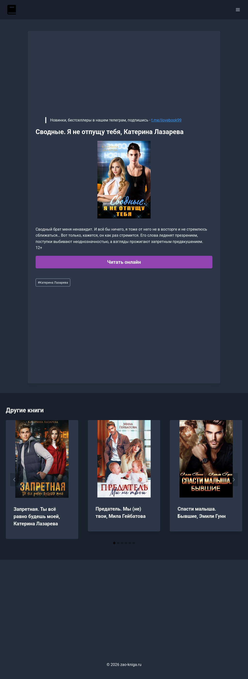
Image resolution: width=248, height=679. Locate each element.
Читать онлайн (124, 262)
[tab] (114, 543)
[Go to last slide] (14, 479)
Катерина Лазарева (53, 282)
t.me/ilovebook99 (166, 120)
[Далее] (233, 479)
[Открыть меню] (237, 9)
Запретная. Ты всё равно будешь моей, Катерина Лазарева (37, 516)
